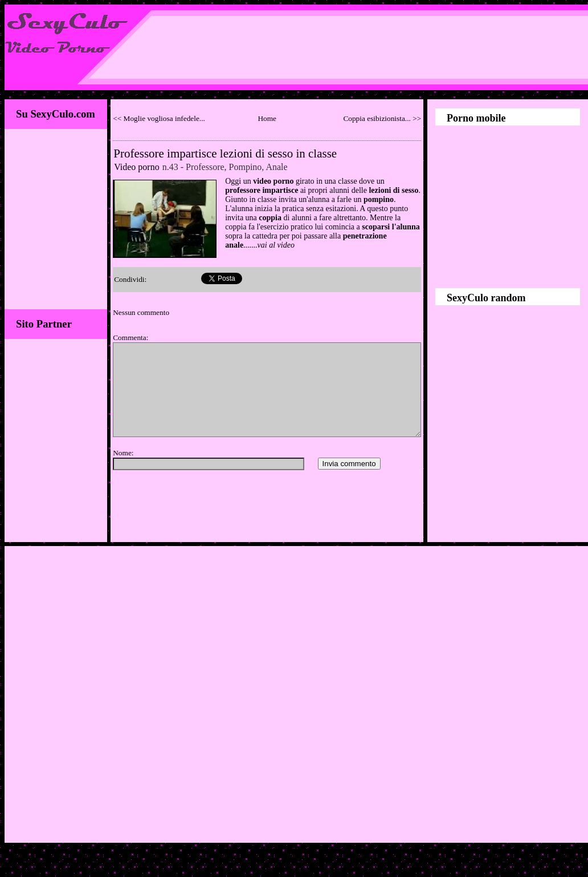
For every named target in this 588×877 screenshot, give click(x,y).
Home (267, 118)
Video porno (136, 167)
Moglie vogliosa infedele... (164, 118)
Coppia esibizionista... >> (382, 118)
